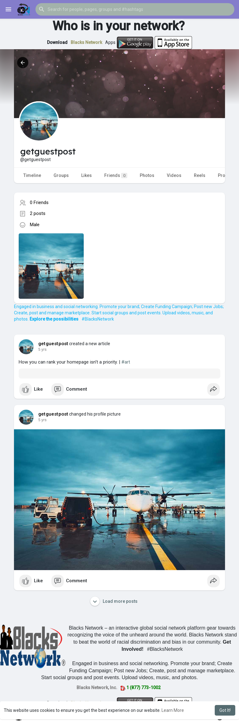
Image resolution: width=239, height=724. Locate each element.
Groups (61, 175)
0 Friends (39, 202)
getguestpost (53, 343)
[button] (134, 9)
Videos (174, 175)
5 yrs (42, 349)
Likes (86, 175)
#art (125, 362)
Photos (147, 175)
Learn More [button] (173, 710)
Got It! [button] (225, 710)
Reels (199, 175)
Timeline (32, 175)
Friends (115, 175)
